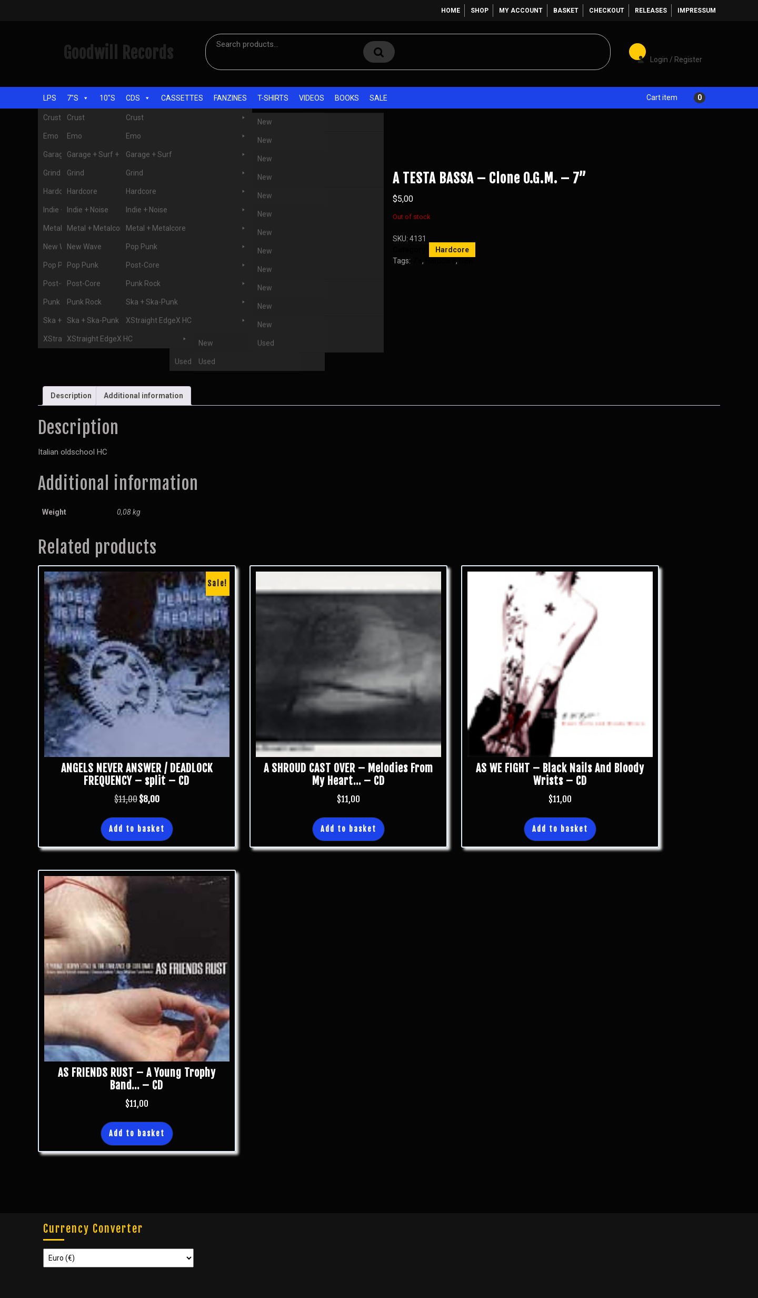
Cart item (661, 97)
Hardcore (113, 152)
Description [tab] (71, 395)
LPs (49, 98)
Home (450, 10)
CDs (138, 98)
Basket (566, 10)
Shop (479, 10)
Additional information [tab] (143, 395)
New (466, 261)
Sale (378, 98)
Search (379, 52)
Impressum (696, 10)
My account (521, 10)
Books (347, 98)
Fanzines (230, 98)
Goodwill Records (118, 53)
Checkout (606, 10)
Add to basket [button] (137, 828)
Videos (311, 98)
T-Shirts (272, 98)
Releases (651, 10)
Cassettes (182, 98)
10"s (107, 98)
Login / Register (664, 52)
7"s (78, 98)
